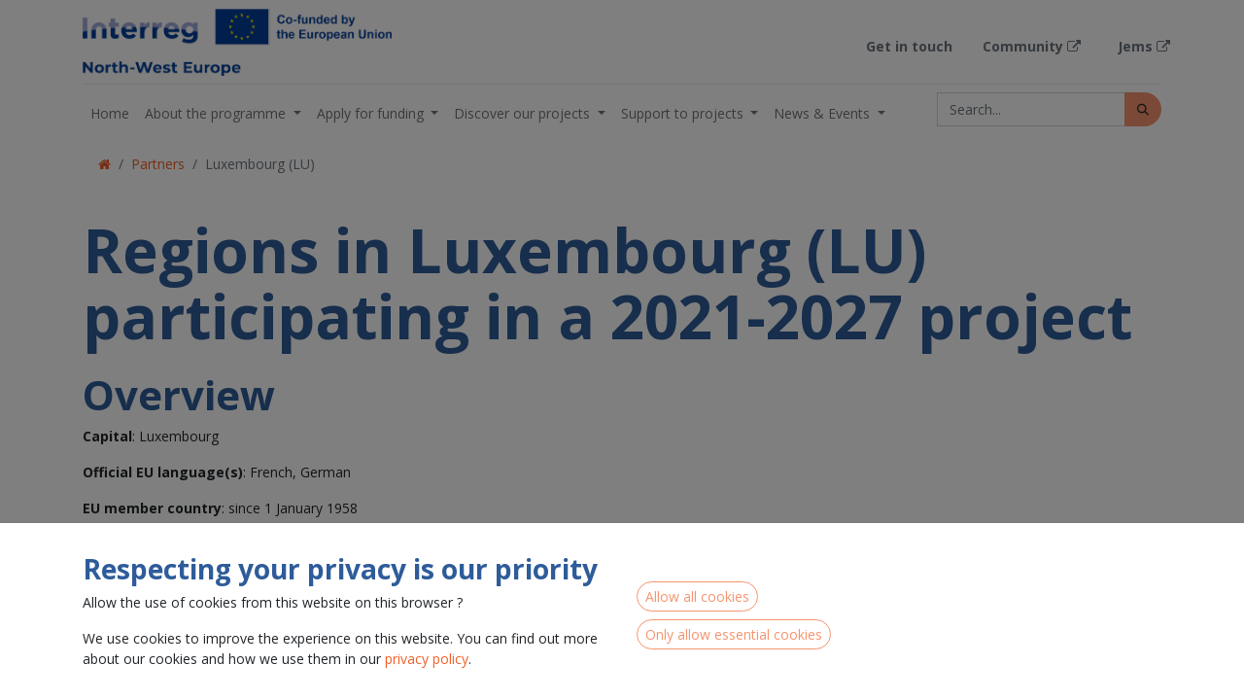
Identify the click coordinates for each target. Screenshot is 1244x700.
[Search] (1142, 109)
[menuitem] (110, 113)
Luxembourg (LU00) (130, 667)
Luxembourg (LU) (260, 164)
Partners (158, 164)
